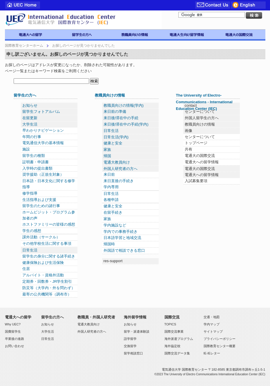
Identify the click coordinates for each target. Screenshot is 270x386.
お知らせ (29, 105)
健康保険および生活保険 (43, 262)
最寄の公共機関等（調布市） (46, 294)
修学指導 (29, 193)
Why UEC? (13, 324)
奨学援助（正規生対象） (43, 174)
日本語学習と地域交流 (122, 237)
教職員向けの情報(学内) (124, 105)
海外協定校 (172, 346)
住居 (26, 269)
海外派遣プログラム (178, 338)
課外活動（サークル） (41, 237)
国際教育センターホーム (24, 46)
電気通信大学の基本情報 (43, 143)
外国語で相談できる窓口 (124, 250)
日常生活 (29, 250)
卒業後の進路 (14, 338)
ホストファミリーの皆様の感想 (48, 224)
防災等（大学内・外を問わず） (48, 288)
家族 (107, 149)
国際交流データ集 (177, 353)
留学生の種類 (33, 155)
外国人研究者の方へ (120, 168)
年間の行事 (31, 137)
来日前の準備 (115, 111)
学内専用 (111, 187)
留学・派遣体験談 (136, 331)
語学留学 (130, 338)
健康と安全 (113, 143)
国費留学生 (13, 331)
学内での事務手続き (120, 231)
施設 (26, 149)
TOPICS (170, 324)
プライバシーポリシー (219, 338)
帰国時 (109, 244)
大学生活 (29, 124)
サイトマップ (213, 331)
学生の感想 (31, 231)
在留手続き (113, 212)
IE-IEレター (212, 353)
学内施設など (115, 225)
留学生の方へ (25, 95)
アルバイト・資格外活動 (43, 275)
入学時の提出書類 (37, 168)
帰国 (107, 156)
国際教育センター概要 (219, 346)
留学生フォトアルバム (41, 111)
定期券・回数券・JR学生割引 (47, 281)
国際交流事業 (174, 331)
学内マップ (212, 324)
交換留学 (130, 346)
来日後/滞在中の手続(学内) (126, 124)
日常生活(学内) (116, 137)
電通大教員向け (117, 162)
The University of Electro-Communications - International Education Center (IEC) (204, 102)
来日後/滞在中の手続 (121, 118)
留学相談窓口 (133, 353)
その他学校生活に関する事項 (46, 243)
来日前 (109, 174)
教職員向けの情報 (110, 95)
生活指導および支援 (39, 199)
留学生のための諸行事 (41, 206)
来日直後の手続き (119, 181)
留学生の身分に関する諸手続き (48, 256)
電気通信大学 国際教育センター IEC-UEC (83, 19)
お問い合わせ (14, 346)
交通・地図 (212, 317)
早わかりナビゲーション (43, 130)
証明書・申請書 (35, 162)
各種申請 (111, 199)
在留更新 (29, 118)
